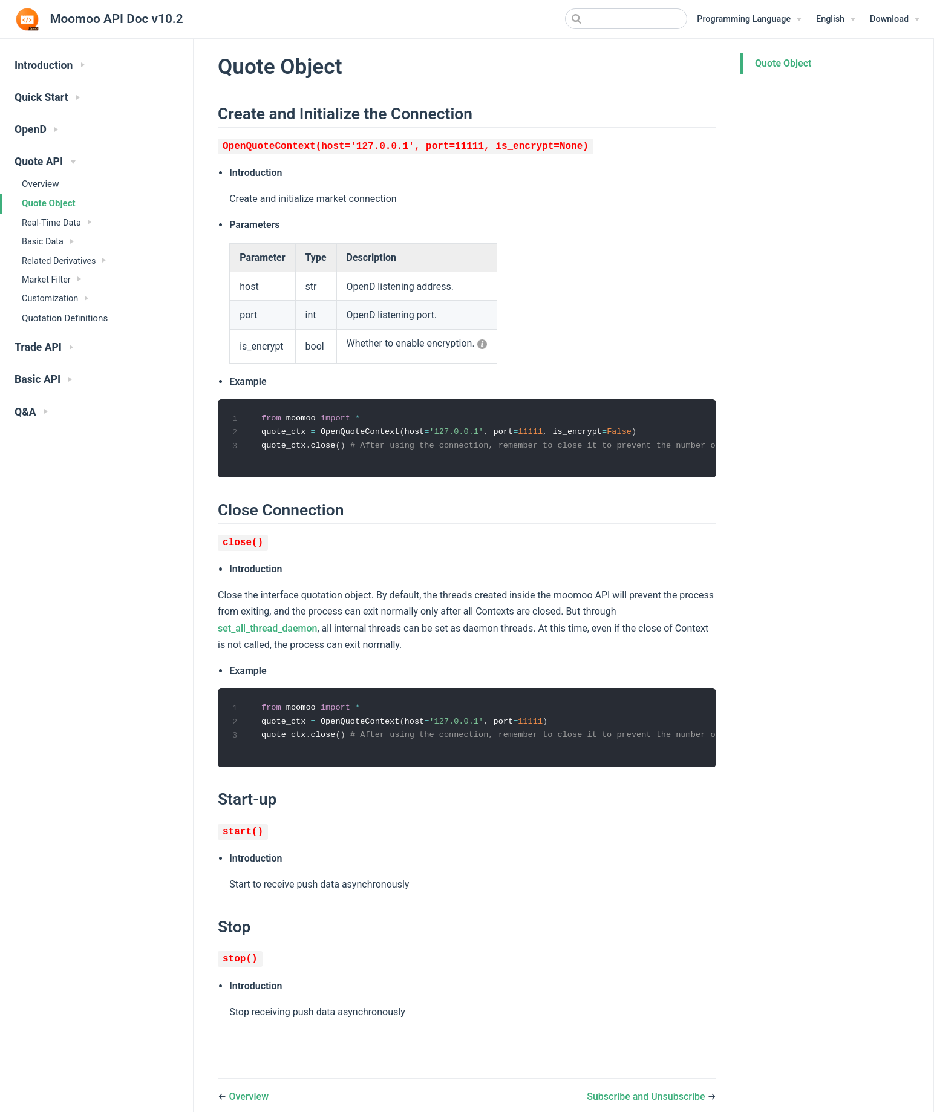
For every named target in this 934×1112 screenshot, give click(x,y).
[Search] (626, 18)
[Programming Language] (749, 19)
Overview (40, 183)
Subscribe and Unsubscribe (647, 1099)
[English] (835, 19)
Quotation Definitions (65, 318)
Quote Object (49, 203)
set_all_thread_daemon (267, 629)
